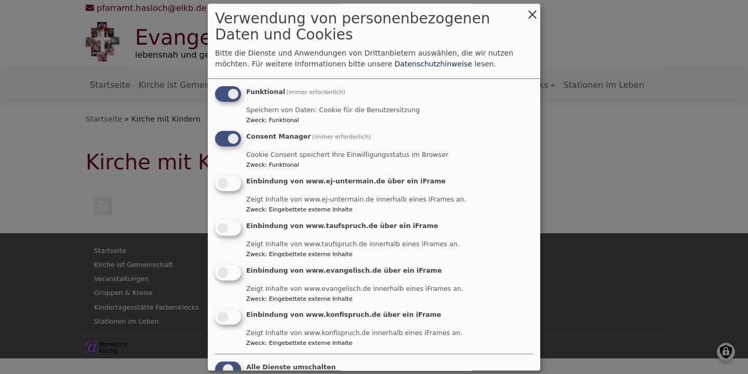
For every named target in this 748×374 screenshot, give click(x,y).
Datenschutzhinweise (433, 64)
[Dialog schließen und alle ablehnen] (532, 10)
